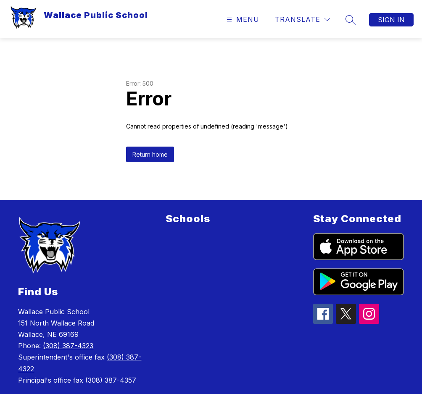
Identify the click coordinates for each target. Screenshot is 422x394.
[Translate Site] (302, 19)
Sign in (391, 20)
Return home (150, 154)
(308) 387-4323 (68, 345)
